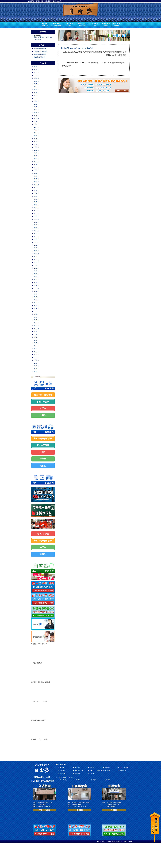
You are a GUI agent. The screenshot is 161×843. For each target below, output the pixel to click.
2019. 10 (36, 288)
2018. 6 (36, 314)
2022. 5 (36, 199)
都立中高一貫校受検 (43, 395)
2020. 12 (36, 248)
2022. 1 (36, 210)
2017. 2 (36, 348)
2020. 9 (36, 256)
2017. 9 (36, 331)
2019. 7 (36, 297)
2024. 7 (36, 127)
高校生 (43, 466)
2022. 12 (36, 179)
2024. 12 (36, 112)
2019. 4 (36, 305)
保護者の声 (123, 770)
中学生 (43, 415)
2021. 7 (36, 228)
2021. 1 (36, 245)
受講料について (82, 25)
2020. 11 (36, 251)
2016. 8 (36, 366)
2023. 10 (36, 153)
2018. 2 (36, 320)
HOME (44, 25)
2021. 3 (36, 239)
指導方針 (56, 25)
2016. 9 (36, 363)
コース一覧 (69, 25)
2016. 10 (36, 360)
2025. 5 (36, 98)
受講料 (92, 767)
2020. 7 (36, 262)
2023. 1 (36, 176)
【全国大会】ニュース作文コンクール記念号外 (76, 48)
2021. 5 (36, 233)
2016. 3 (36, 371)
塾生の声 (107, 770)
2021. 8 (36, 225)
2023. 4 (36, 167)
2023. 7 (36, 159)
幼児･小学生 (43, 534)
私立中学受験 (43, 402)
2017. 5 (36, 340)
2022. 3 (36, 205)
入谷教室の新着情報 (40, 48)
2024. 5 (36, 133)
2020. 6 (36, 265)
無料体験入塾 (79, 770)
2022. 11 (36, 182)
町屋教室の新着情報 (40, 54)
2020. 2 (36, 277)
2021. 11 (36, 216)
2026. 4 (36, 66)
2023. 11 (36, 150)
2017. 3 (36, 346)
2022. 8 (36, 190)
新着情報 (77, 773)
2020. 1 (36, 279)
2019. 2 (36, 308)
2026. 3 (36, 69)
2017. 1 (36, 351)
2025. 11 (36, 81)
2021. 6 (36, 230)
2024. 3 (36, 138)
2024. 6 (36, 130)
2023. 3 (36, 170)
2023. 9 (36, 156)
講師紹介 (62, 770)
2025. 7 (36, 92)
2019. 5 (36, 302)
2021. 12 (36, 213)
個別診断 (62, 773)
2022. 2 (36, 207)
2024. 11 (36, 115)
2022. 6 (36, 196)
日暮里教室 (106, 25)
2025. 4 (36, 101)
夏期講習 (107, 767)
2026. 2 (36, 72)
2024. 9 (36, 121)
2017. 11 (36, 325)
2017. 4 (36, 343)
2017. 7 (36, 334)
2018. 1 (36, 323)
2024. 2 (36, 141)
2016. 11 (36, 357)
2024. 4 (36, 135)
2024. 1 (36, 144)
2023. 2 (36, 173)
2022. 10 (36, 184)
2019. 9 (36, 291)
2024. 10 (36, 118)
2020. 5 (36, 268)
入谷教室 (95, 25)
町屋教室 (116, 25)
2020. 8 (36, 259)
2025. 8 (36, 89)
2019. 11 (36, 285)
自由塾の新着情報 (39, 57)
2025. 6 (36, 95)
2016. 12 (36, 354)
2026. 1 (36, 75)
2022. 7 (36, 193)
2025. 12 (36, 78)
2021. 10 (36, 219)
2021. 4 (36, 236)
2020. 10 (36, 253)
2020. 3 (36, 274)
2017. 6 (36, 337)
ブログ (92, 773)
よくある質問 (124, 767)
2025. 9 (36, 87)
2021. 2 (36, 242)
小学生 (43, 408)
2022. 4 (36, 202)
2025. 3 (36, 104)
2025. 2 (36, 107)
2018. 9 (36, 311)
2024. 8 (36, 124)
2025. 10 (36, 84)
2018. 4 (36, 317)
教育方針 (77, 767)
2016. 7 (36, 369)
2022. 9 (36, 187)
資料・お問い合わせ (96, 770)
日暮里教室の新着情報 (40, 51)
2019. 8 (36, 294)
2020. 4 (36, 271)
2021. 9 (36, 222)
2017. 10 (36, 328)
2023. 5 (36, 164)
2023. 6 (36, 161)
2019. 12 (36, 282)
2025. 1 (36, 110)
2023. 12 (36, 147)
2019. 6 (36, 300)
